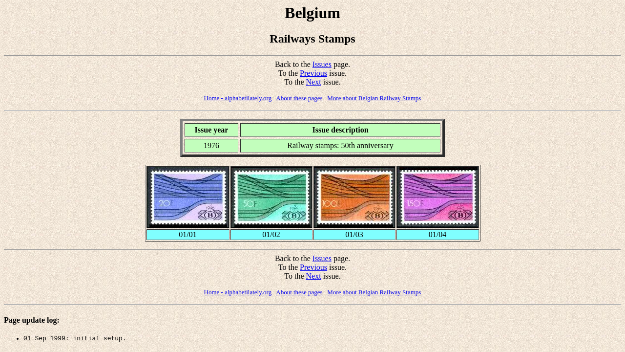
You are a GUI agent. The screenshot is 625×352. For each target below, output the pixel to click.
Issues (322, 64)
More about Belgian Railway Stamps (374, 98)
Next (313, 82)
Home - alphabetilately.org (238, 98)
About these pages (299, 98)
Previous (313, 73)
